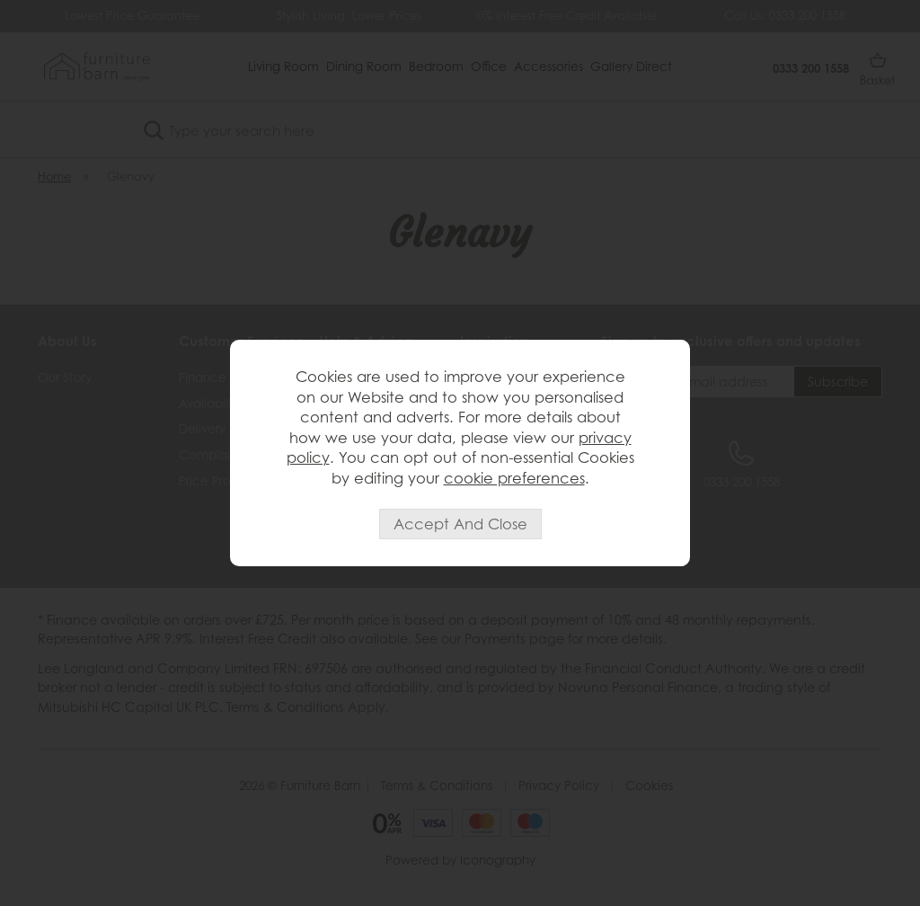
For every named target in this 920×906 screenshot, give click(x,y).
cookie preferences (514, 478)
